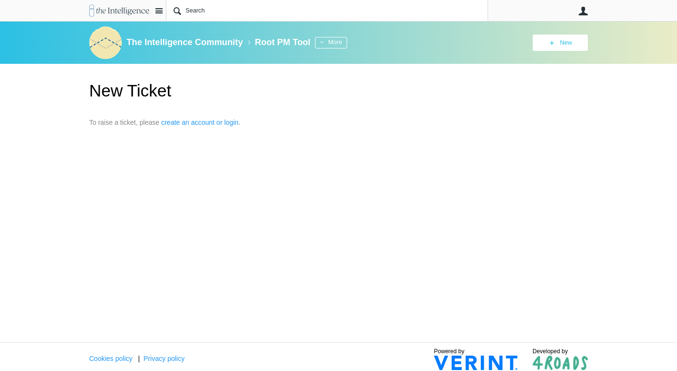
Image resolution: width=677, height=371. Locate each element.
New (566, 42)
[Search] (327, 10)
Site (159, 10)
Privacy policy (164, 358)
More (335, 42)
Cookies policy (110, 358)
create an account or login (199, 122)
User (583, 11)
